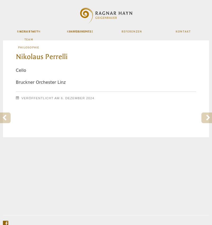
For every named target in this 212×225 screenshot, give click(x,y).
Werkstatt (29, 33)
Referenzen (132, 33)
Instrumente (80, 33)
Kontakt (183, 33)
